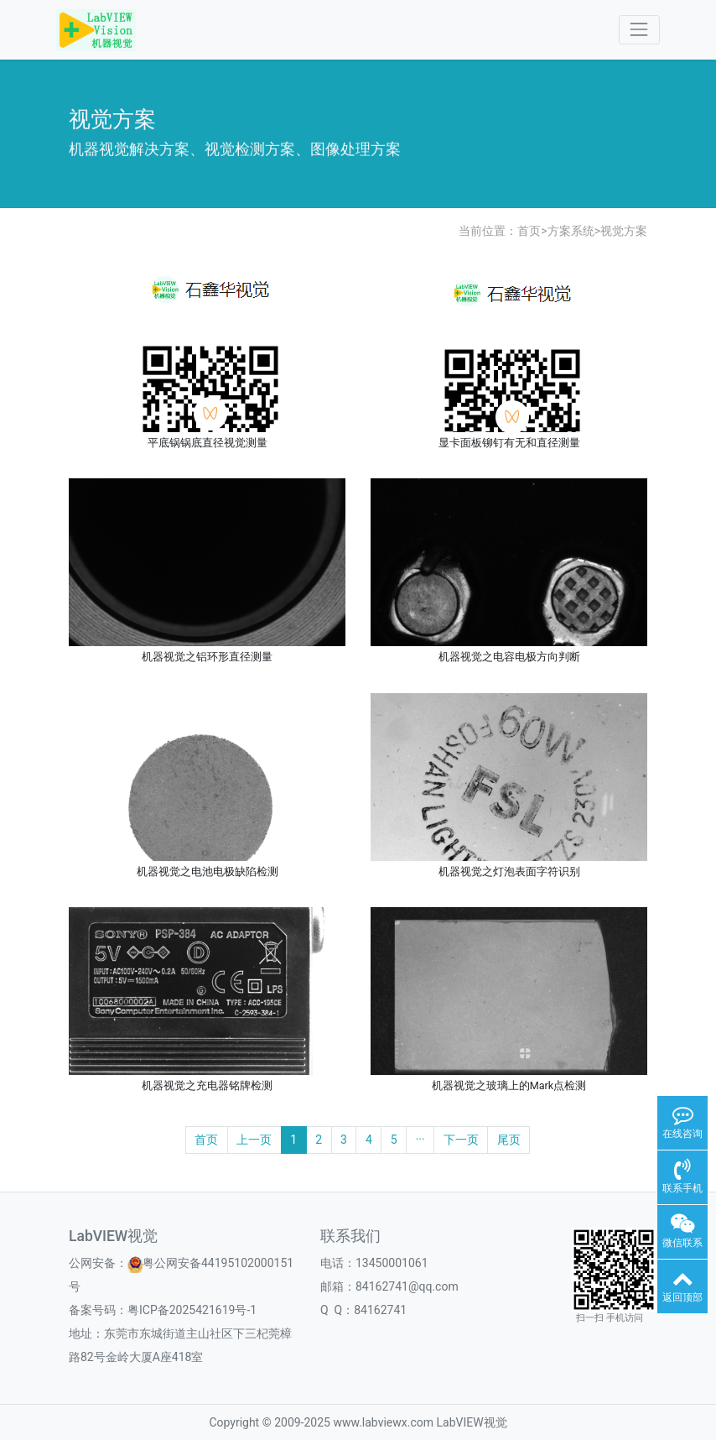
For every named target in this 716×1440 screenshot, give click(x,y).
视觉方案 (623, 230)
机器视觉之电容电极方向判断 (509, 656)
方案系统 (570, 230)
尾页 (509, 1139)
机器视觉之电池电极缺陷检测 (207, 871)
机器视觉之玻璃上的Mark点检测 (509, 1085)
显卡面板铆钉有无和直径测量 (509, 442)
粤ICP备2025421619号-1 (192, 1310)
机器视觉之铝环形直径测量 (207, 656)
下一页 (461, 1139)
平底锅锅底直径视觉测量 (207, 442)
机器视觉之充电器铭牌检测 (207, 1085)
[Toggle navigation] (639, 29)
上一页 (254, 1139)
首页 (529, 230)
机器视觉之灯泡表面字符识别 (509, 871)
